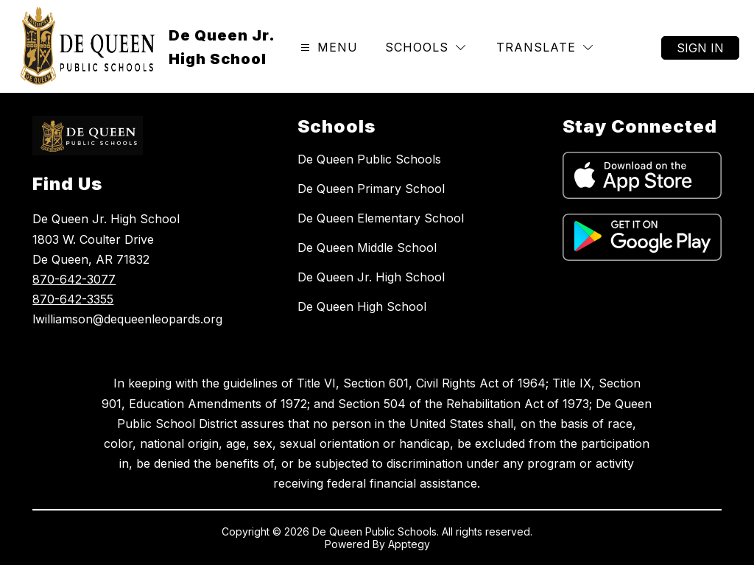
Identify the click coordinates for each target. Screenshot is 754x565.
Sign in (700, 48)
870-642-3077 (74, 279)
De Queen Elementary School (380, 218)
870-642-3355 (72, 299)
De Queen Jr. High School (371, 277)
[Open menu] (327, 47)
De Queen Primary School (371, 188)
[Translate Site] (544, 47)
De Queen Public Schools (369, 159)
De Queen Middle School (367, 247)
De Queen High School (361, 306)
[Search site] (629, 48)
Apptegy (409, 544)
